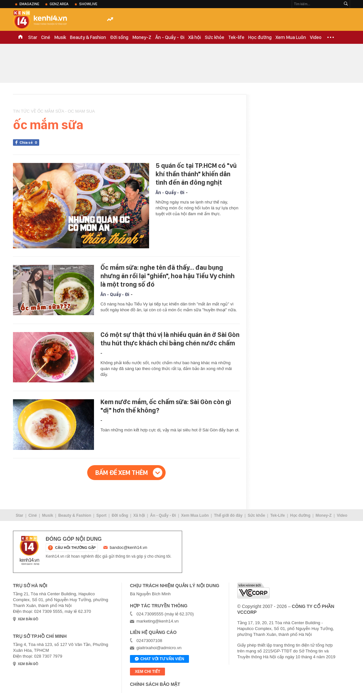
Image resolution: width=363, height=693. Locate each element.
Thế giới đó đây (228, 515)
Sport (101, 515)
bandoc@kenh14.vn (128, 547)
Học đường (260, 37)
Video (316, 37)
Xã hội (194, 37)
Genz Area (59, 4)
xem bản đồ (28, 619)
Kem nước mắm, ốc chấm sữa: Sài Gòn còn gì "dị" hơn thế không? (165, 406)
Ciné (45, 37)
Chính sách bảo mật (155, 684)
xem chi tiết (147, 671)
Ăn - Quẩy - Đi (169, 37)
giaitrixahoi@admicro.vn (159, 647)
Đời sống (119, 37)
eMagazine (29, 4)
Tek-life (236, 37)
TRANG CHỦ (20, 37)
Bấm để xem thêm (121, 472)
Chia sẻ (29, 142)
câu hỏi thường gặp (75, 548)
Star (32, 37)
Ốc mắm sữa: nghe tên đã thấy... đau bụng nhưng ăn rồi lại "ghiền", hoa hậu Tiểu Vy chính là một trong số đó (167, 276)
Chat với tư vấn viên (159, 659)
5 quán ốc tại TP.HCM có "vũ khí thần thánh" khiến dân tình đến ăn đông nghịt (196, 174)
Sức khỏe (214, 37)
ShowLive (88, 4)
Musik (60, 37)
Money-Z (141, 37)
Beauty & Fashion (88, 37)
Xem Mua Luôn (290, 37)
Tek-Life (277, 515)
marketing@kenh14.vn (157, 621)
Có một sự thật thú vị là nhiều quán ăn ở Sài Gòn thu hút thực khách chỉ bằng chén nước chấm (170, 339)
